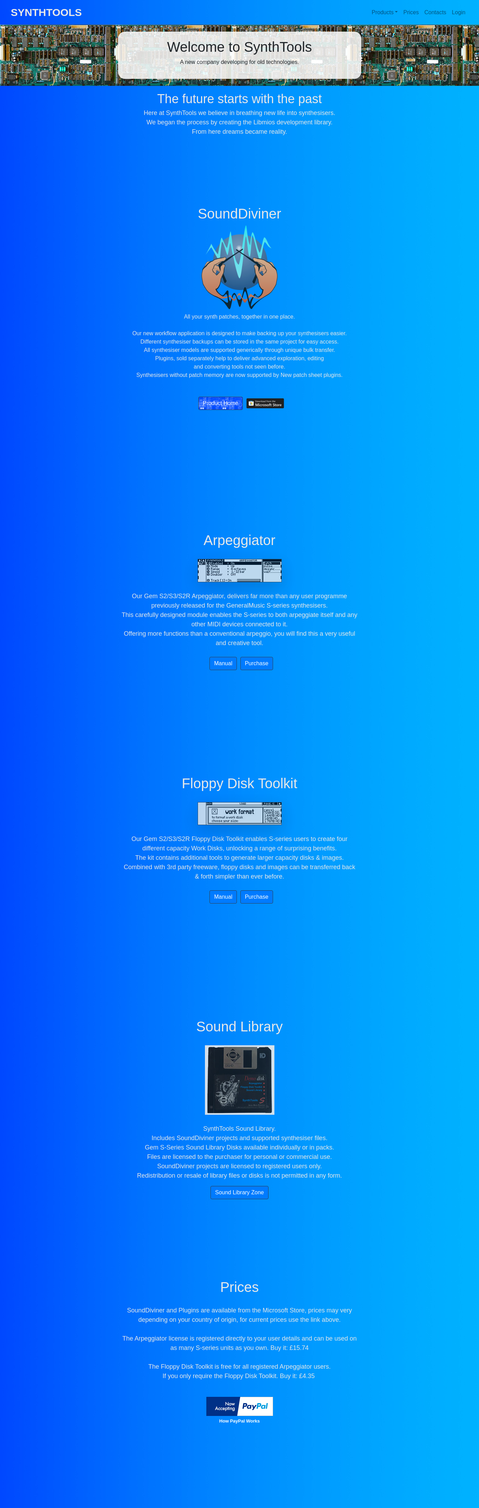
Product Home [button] (220, 403)
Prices (411, 12)
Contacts (435, 12)
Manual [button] (223, 663)
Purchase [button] (257, 663)
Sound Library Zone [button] (239, 1192)
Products (383, 12)
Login (458, 12)
